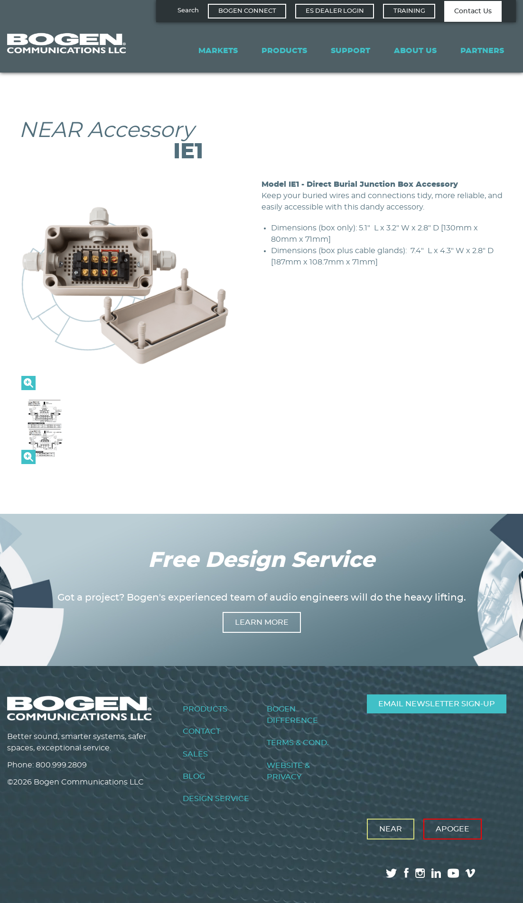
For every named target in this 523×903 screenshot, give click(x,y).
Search (188, 11)
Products (284, 51)
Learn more (262, 622)
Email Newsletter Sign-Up (436, 704)
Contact (201, 731)
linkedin (436, 873)
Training (409, 11)
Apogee (452, 829)
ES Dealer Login (335, 11)
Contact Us (473, 11)
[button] (126, 388)
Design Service (216, 799)
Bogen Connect (247, 11)
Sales (195, 754)
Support (350, 51)
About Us (415, 51)
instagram (420, 873)
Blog (194, 776)
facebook (406, 873)
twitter (391, 873)
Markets (218, 51)
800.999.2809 (61, 765)
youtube (453, 873)
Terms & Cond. (298, 743)
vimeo (471, 873)
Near (390, 829)
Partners (482, 51)
